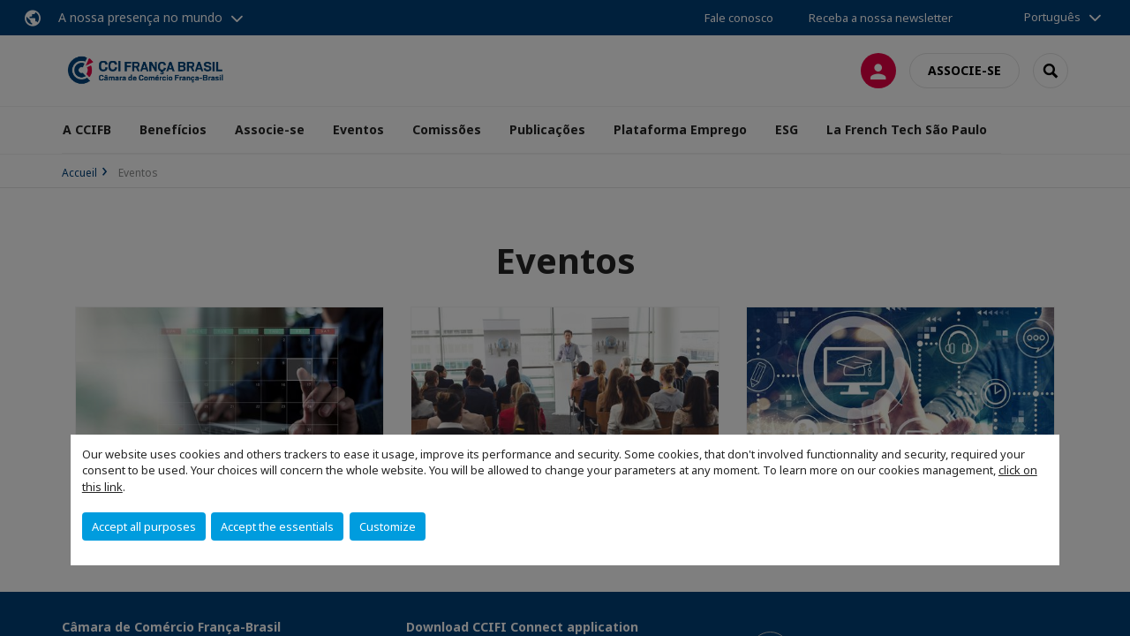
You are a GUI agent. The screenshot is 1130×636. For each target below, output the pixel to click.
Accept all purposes (144, 526)
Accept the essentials (277, 526)
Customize (387, 526)
